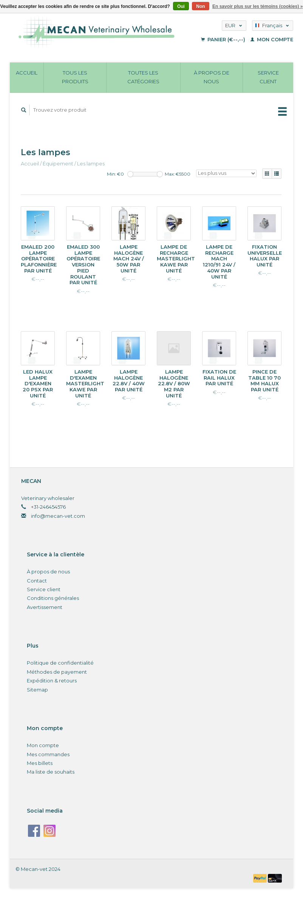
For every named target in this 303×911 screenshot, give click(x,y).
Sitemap (37, 690)
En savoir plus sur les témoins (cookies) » (257, 6)
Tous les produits (75, 77)
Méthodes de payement (57, 672)
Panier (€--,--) (224, 39)
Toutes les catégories (143, 77)
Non (200, 6)
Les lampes (91, 163)
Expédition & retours (52, 680)
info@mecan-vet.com (58, 516)
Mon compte (271, 39)
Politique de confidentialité (60, 663)
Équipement (58, 163)
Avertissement (44, 607)
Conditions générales (53, 598)
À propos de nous (211, 77)
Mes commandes (48, 754)
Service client (268, 77)
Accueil (26, 73)
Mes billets (40, 763)
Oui (181, 6)
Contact (37, 581)
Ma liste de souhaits (50, 772)
